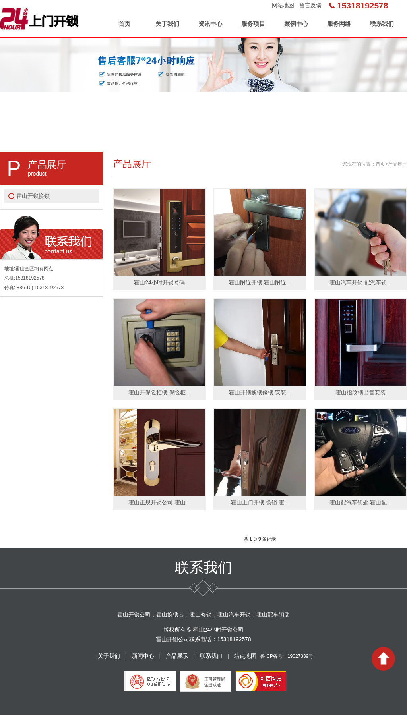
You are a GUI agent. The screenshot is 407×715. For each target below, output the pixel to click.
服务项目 (253, 23)
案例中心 (296, 23)
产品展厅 (397, 164)
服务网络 (339, 23)
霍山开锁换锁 (33, 196)
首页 (124, 23)
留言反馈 (310, 5)
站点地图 (245, 656)
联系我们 (382, 23)
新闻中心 (143, 656)
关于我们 (167, 23)
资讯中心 (210, 23)
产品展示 (177, 656)
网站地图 (283, 5)
